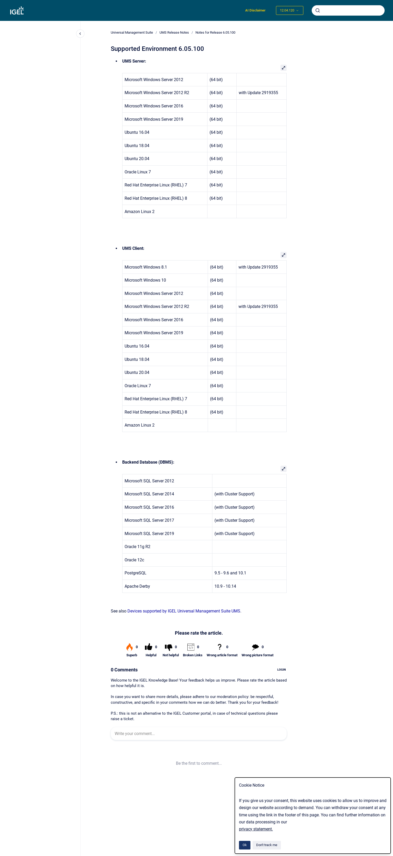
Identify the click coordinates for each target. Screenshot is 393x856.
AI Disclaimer (255, 10)
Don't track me (266, 845)
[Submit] (318, 10)
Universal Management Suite (132, 32)
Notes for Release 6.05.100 (215, 32)
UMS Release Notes (174, 32)
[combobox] (348, 10)
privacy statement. (256, 829)
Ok (245, 845)
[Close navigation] (80, 33)
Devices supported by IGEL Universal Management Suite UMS (183, 611)
